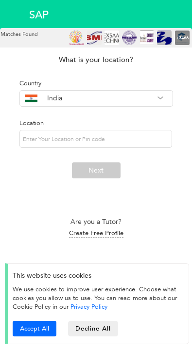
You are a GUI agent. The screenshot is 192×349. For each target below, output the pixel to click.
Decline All (93, 328)
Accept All (34, 328)
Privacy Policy (88, 306)
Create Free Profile (96, 233)
